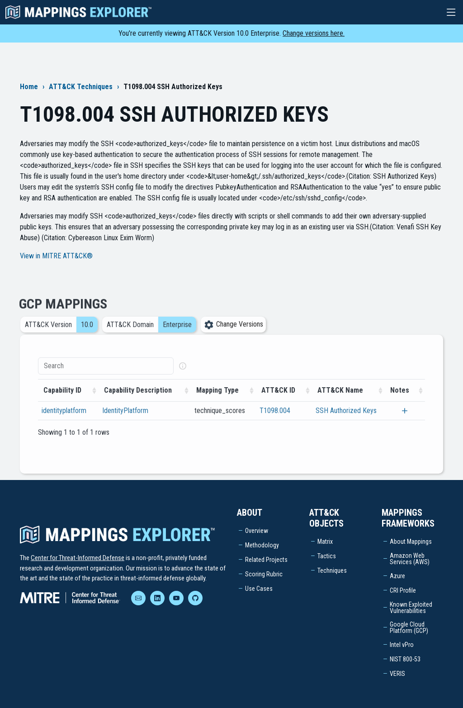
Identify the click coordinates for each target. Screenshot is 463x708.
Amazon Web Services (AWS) (410, 558)
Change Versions (233, 333)
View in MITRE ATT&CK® (56, 256)
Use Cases (259, 588)
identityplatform (64, 419)
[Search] (106, 375)
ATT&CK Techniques (81, 86)
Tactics (326, 556)
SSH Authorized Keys (346, 419)
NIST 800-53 (405, 659)
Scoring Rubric (264, 574)
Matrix (325, 541)
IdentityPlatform (125, 419)
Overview (256, 530)
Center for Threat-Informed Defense (77, 558)
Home (29, 86)
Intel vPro (402, 644)
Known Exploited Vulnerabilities (411, 607)
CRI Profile (403, 590)
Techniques (332, 570)
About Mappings (411, 541)
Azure (397, 576)
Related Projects (266, 559)
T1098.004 (275, 419)
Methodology (262, 545)
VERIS (397, 673)
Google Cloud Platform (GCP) (409, 627)
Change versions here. (314, 33)
